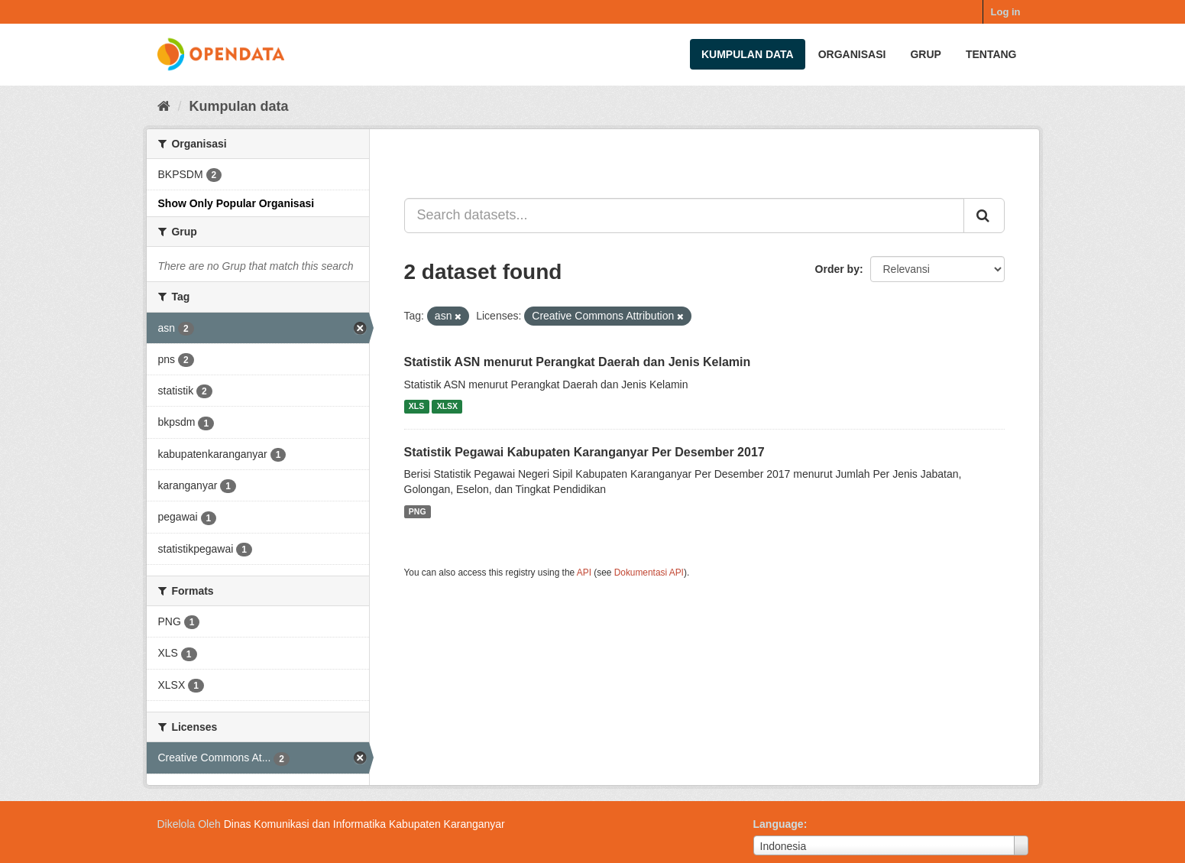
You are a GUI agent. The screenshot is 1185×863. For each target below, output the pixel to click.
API (584, 572)
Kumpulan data (747, 54)
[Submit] (984, 215)
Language (778, 824)
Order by (837, 269)
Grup (925, 54)
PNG (417, 511)
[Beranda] (163, 106)
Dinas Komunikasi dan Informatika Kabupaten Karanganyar (364, 824)
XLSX (447, 406)
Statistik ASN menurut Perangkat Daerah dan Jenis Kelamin (577, 361)
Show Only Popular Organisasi (236, 203)
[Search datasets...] (684, 215)
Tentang (991, 54)
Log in (1006, 12)
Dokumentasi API (649, 572)
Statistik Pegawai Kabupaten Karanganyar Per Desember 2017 (584, 452)
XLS (416, 406)
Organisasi (852, 54)
